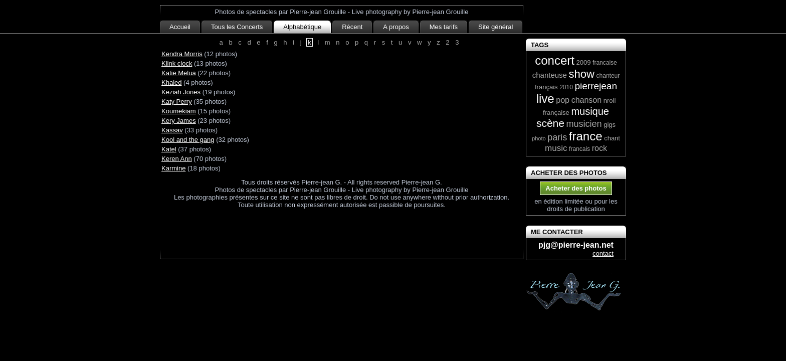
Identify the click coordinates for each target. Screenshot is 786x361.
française (556, 112)
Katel (168, 149)
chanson (586, 100)
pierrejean (595, 86)
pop (562, 100)
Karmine (173, 168)
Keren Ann (176, 158)
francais (579, 148)
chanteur (608, 75)
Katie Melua (178, 73)
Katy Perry (176, 101)
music (556, 148)
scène (550, 123)
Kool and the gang (188, 139)
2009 (583, 62)
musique (590, 111)
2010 (566, 87)
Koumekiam (178, 111)
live (545, 98)
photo (539, 138)
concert (554, 60)
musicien (584, 124)
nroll (610, 100)
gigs (610, 124)
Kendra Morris (182, 54)
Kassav (172, 130)
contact (603, 253)
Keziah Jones (181, 92)
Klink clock (176, 63)
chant (612, 138)
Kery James (178, 120)
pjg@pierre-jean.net (576, 245)
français (546, 87)
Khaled (171, 82)
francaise (605, 62)
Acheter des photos (575, 188)
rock (599, 148)
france (586, 136)
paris (557, 137)
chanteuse (549, 75)
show (582, 74)
